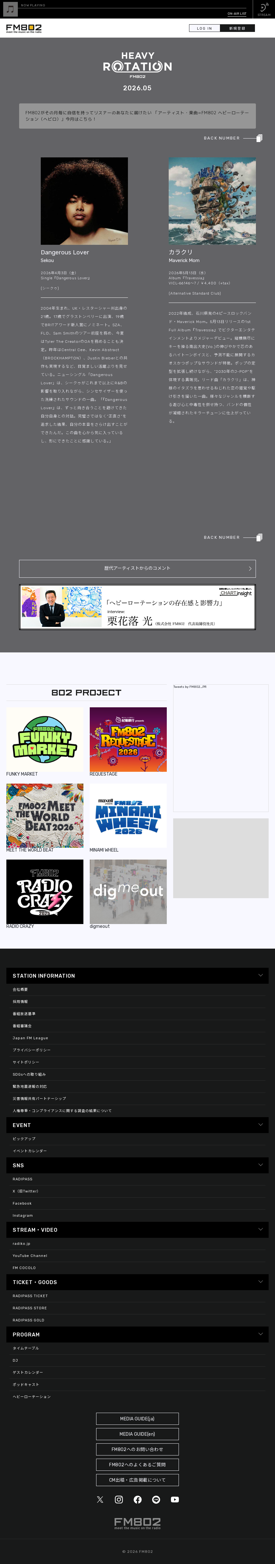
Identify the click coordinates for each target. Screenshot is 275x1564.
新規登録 (238, 28)
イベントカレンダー (30, 1151)
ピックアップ (24, 1139)
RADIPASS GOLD (29, 1320)
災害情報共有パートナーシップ (39, 1099)
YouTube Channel (30, 1256)
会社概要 (20, 990)
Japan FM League (30, 1038)
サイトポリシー (26, 1062)
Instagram (23, 1216)
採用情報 (20, 1002)
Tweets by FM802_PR (190, 687)
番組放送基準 (24, 1014)
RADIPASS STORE (30, 1308)
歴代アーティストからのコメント (137, 568)
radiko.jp (22, 1244)
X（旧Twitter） (27, 1191)
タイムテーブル (26, 1348)
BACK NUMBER (222, 138)
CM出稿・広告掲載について (137, 1480)
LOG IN (205, 28)
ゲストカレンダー (28, 1373)
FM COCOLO (24, 1268)
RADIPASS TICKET (30, 1296)
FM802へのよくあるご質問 (137, 1465)
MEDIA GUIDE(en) (137, 1434)
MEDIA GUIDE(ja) (137, 1419)
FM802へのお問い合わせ (138, 1449)
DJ (15, 1360)
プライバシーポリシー (32, 1050)
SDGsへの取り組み (29, 1074)
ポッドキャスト (26, 1385)
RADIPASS (22, 1179)
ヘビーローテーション (32, 1397)
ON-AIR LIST (237, 14)
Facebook (22, 1203)
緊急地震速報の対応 (30, 1087)
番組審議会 (22, 1026)
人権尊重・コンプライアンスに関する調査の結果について (62, 1111)
